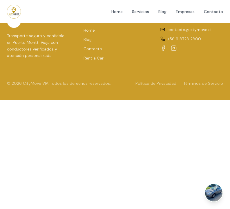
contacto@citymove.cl (189, 29)
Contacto (213, 11)
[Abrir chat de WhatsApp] (213, 192)
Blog (162, 11)
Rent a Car (94, 58)
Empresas (185, 11)
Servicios (140, 11)
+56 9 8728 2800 (184, 39)
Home (117, 11)
